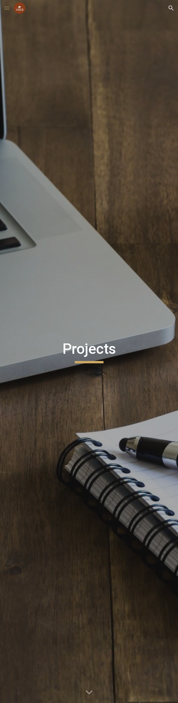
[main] (89, 351)
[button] (7, 8)
